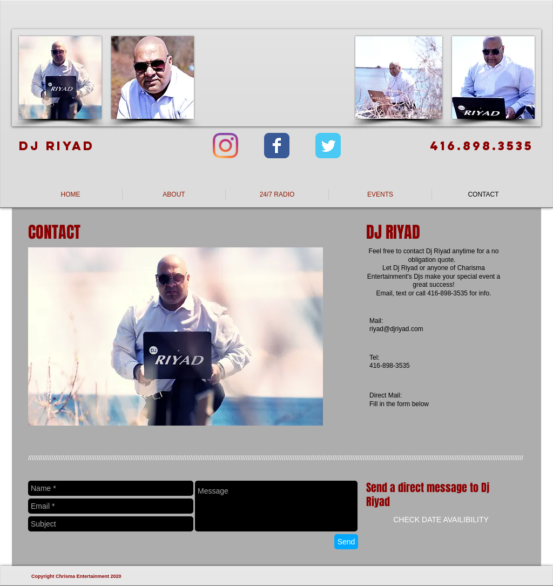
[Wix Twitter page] (328, 145)
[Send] (346, 541)
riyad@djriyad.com (396, 329)
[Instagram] (225, 145)
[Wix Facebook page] (276, 145)
